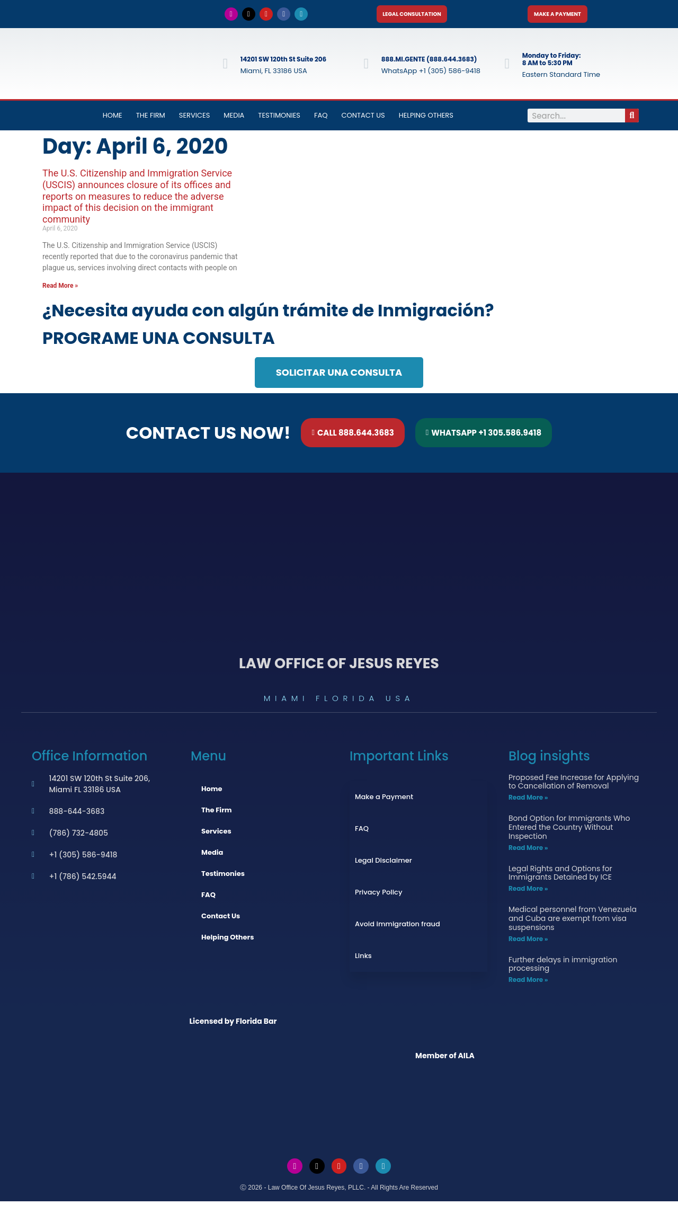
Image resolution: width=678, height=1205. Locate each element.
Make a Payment (384, 800)
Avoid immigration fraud (397, 927)
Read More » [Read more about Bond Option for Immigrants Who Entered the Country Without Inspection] (528, 850)
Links (363, 959)
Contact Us (363, 119)
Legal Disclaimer (383, 863)
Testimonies (279, 119)
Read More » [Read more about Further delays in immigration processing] (528, 983)
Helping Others (426, 119)
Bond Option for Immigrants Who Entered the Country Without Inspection (569, 831)
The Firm (150, 119)
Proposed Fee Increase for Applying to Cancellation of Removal (573, 785)
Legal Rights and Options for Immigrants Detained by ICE (560, 876)
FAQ (321, 119)
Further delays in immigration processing (562, 967)
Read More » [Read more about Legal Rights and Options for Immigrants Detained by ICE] (528, 892)
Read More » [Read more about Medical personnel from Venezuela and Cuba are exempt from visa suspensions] (528, 941)
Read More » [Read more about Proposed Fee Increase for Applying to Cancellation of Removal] (528, 800)
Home (112, 119)
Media (234, 119)
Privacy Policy (378, 895)
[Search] (632, 119)
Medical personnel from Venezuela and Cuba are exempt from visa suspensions (572, 922)
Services (194, 119)
